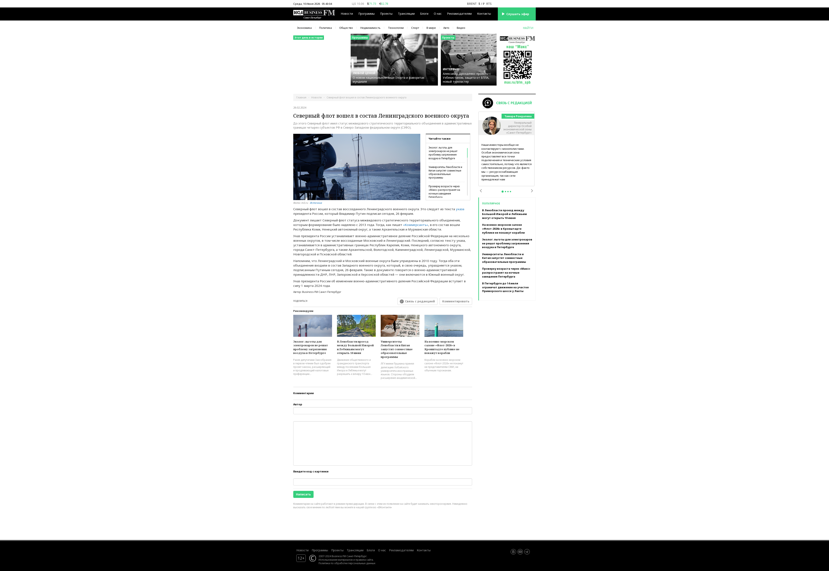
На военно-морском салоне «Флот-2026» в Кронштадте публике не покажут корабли (441, 347)
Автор (297, 404)
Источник (316, 203)
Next (532, 190)
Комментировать (455, 301)
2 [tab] (505, 191)
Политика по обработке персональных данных (347, 563)
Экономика (304, 28)
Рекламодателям (459, 14)
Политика (325, 28)
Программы (366, 14)
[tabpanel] (506, 149)
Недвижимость (370, 28)
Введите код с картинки (310, 471)
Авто (446, 28)
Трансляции (406, 14)
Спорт (415, 28)
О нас (438, 14)
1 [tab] (503, 192)
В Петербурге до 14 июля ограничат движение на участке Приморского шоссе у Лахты (505, 287)
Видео (461, 28)
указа (460, 209)
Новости (347, 14)
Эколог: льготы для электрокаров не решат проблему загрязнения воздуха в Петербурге (443, 153)
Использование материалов (336, 559)
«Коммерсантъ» (415, 225)
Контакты (484, 14)
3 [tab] (508, 191)
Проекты (386, 14)
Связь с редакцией (420, 301)
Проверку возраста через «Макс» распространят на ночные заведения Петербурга (444, 192)
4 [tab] (510, 191)
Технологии (396, 28)
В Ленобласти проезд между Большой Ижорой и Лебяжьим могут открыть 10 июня (355, 347)
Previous (480, 190)
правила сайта (364, 559)
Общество (346, 28)
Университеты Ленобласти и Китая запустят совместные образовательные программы (445, 172)
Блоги (424, 14)
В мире (431, 28)
